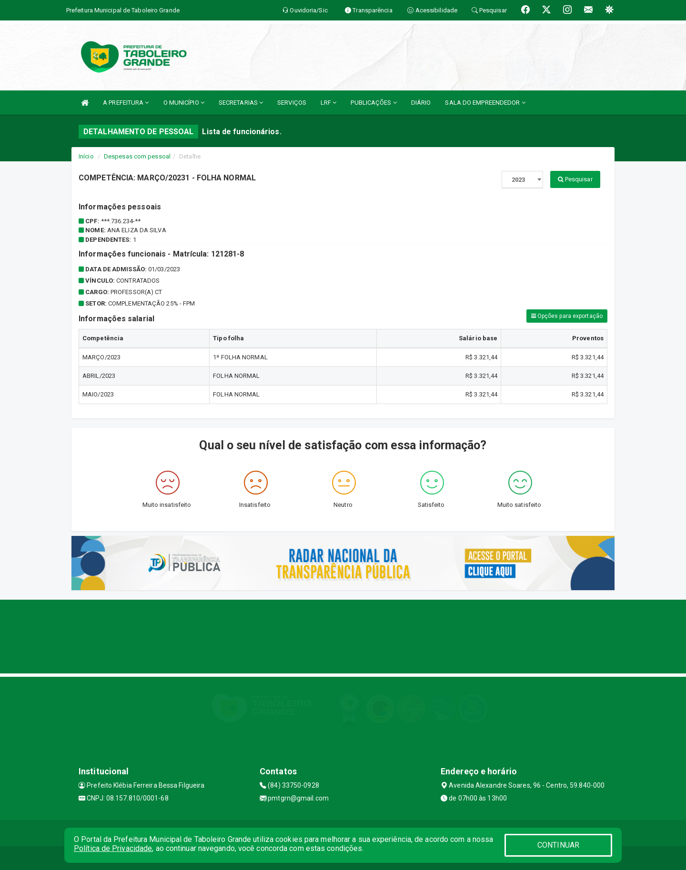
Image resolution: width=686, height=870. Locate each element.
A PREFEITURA (126, 102)
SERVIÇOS (291, 102)
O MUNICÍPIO (183, 102)
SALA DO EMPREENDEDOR (485, 102)
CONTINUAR (558, 845)
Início (86, 156)
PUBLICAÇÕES (373, 102)
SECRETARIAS (241, 102)
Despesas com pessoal (137, 156)
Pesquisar (575, 179)
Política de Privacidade (113, 848)
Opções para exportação (567, 316)
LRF (329, 102)
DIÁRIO (421, 102)
